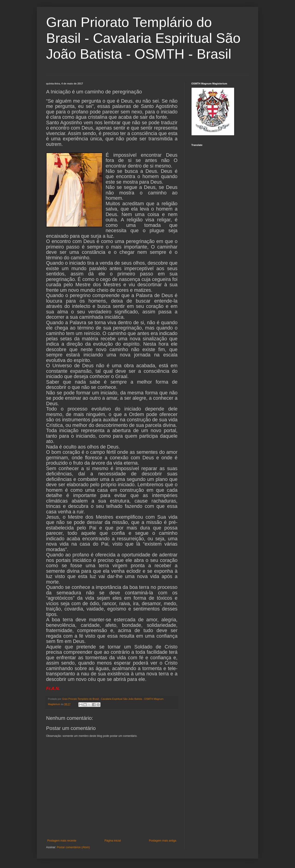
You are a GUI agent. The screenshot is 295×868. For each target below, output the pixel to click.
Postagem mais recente (61, 840)
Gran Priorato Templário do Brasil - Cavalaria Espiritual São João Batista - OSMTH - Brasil (143, 38)
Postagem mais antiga (162, 840)
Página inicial (112, 840)
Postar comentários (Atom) (73, 847)
